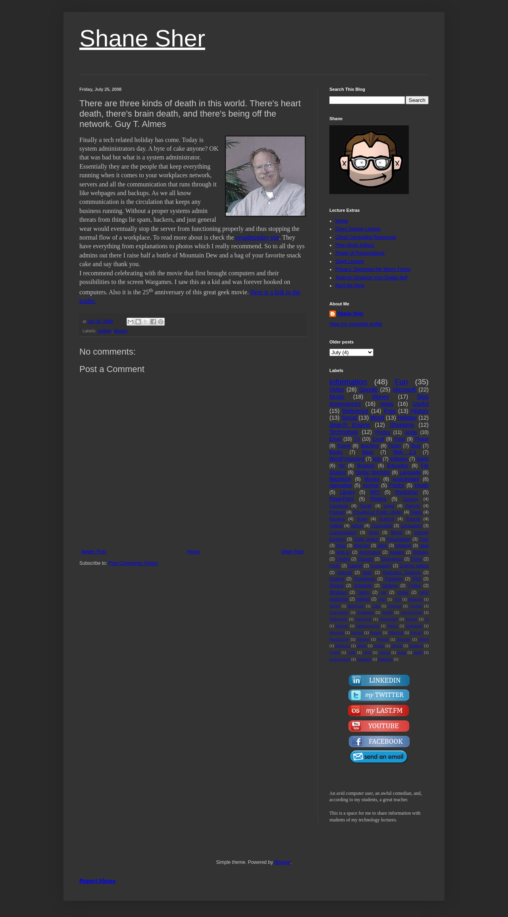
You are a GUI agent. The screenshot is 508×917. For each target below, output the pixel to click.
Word (377, 417)
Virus (341, 545)
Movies (120, 330)
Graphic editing (414, 565)
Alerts (422, 459)
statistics (385, 659)
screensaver (339, 659)
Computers (411, 525)
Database (365, 612)
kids (377, 459)
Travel (334, 652)
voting (357, 525)
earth (418, 652)
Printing (378, 499)
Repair (383, 639)
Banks (334, 606)
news (386, 404)
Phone (422, 439)
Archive (371, 485)
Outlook (336, 578)
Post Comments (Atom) (133, 563)
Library (347, 492)
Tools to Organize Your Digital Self (371, 277)
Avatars (397, 552)
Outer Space (366, 539)
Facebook (338, 505)
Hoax (374, 532)
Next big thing (349, 285)
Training (416, 645)
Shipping (342, 645)
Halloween (338, 619)
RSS (416, 578)
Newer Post (93, 551)
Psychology (339, 639)
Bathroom (356, 606)
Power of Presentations (360, 253)
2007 (382, 599)
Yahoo (363, 592)
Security (404, 639)
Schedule (363, 585)
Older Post (292, 551)
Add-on (343, 552)
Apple (411, 432)
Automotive (370, 552)
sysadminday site (257, 237)
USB (352, 652)
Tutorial (413, 518)
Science (386, 518)
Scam (362, 518)
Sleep (362, 645)
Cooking (410, 499)
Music (336, 396)
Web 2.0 (404, 452)
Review (336, 585)
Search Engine (349, 425)
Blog (416, 446)
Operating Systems (402, 572)
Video (336, 389)
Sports (396, 645)
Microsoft (404, 389)
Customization (342, 532)
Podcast (337, 512)
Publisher (394, 578)
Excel (378, 439)
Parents (413, 505)
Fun (401, 382)
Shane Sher (142, 38)
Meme (392, 625)
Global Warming (373, 472)
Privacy (416, 632)
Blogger (282, 862)
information (348, 382)
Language (410, 472)
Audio (395, 446)
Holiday (105, 330)
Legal (389, 505)
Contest (415, 606)
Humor (411, 619)
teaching (369, 446)
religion (363, 599)
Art (341, 465)
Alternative (340, 485)
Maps (367, 452)
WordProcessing (346, 459)
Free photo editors (354, 245)
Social (349, 417)
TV (357, 439)
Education (397, 465)
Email (335, 439)
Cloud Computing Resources (365, 237)
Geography (380, 565)
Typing (414, 585)
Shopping (402, 425)
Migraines (414, 625)
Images (342, 625)
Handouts (363, 619)
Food (399, 439)
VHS (367, 652)
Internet (344, 572)
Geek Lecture (349, 261)
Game (343, 446)
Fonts (334, 565)
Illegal (396, 532)
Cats (376, 606)
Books (336, 452)
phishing (403, 545)
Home (193, 551)
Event (416, 558)
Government (411, 612)
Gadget (355, 565)
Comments (381, 525)
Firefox (396, 485)
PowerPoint (341, 499)
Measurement (367, 625)
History (420, 411)
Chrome (394, 606)
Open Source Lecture (358, 229)
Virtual (384, 652)
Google (368, 389)
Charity (343, 558)
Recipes (337, 518)
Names (357, 632)
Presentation (399, 539)
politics (336, 525)
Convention (339, 612)
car (384, 592)
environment (406, 479)
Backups (415, 599)
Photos (382, 432)
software (399, 459)
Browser (366, 465)
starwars (364, 659)
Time (424, 539)
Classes (365, 558)
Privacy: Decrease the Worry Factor (373, 269)
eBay (382, 545)
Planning (396, 632)
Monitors (336, 632)
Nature (375, 632)
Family (366, 505)
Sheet (424, 639)
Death (387, 612)
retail (424, 545)
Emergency (392, 558)
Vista (402, 652)
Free (390, 411)
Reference (355, 411)
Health (422, 485)
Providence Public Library (377, 512)
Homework (388, 619)
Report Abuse (97, 881)
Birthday (421, 552)
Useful (420, 404)
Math (367, 572)
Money (380, 396)
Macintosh (340, 479)
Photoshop (406, 492)
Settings (390, 585)
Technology (343, 432)
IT (427, 619)
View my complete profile (355, 324)
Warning (361, 545)
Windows (338, 592)
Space (378, 645)
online (403, 592)
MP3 (375, 492)
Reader (363, 639)
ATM (397, 599)
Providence (364, 578)
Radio (416, 512)
